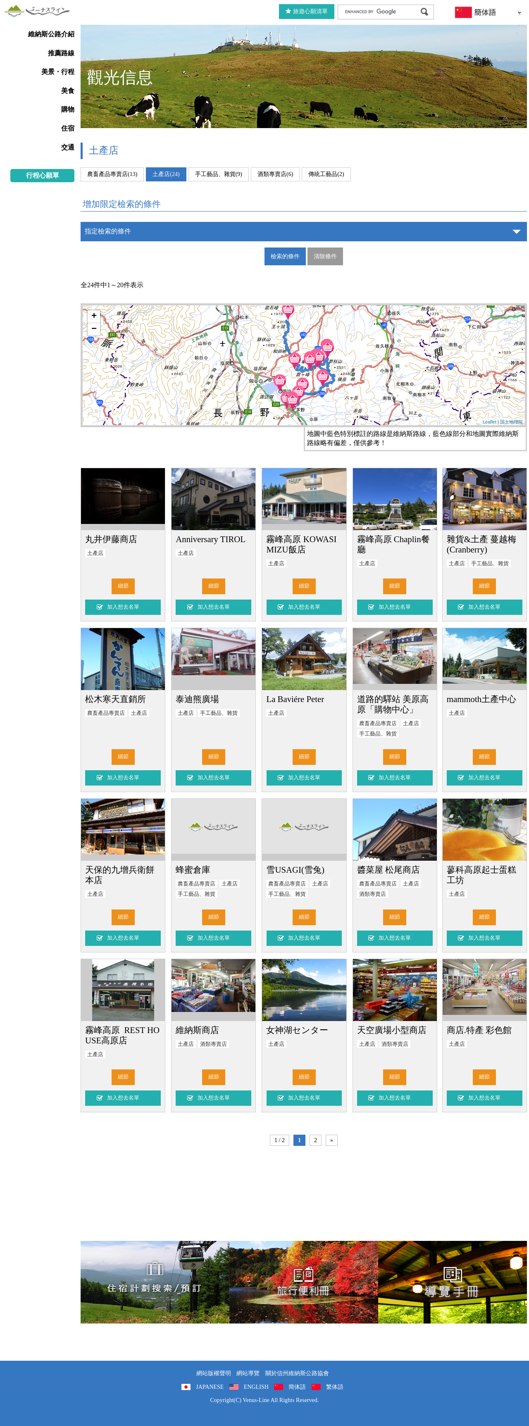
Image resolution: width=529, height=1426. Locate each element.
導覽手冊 (452, 1282)
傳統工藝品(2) (326, 174)
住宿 (67, 128)
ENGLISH (256, 1387)
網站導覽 (248, 1373)
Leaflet (489, 421)
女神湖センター (297, 1030)
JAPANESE (210, 1387)
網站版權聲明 (213, 1373)
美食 (67, 90)
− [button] (94, 329)
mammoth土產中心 (481, 699)
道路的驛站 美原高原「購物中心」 (393, 704)
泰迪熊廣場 (197, 699)
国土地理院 (511, 421)
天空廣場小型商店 (392, 1030)
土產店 (95, 553)
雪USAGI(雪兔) (295, 869)
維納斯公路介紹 (51, 34)
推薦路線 (61, 53)
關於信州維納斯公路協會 (297, 1373)
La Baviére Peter (295, 699)
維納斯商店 (197, 1030)
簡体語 (297, 1387)
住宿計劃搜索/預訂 (155, 1282)
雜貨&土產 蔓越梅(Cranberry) (481, 544)
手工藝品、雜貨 (490, 564)
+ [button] (94, 316)
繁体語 (334, 1387)
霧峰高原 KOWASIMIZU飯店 (301, 544)
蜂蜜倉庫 (193, 869)
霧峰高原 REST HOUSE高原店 (122, 1035)
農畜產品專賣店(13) (112, 174)
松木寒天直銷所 (115, 699)
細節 (123, 586)
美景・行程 (57, 71)
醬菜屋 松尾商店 (388, 869)
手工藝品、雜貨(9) (218, 174)
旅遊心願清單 (307, 11)
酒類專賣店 (372, 894)
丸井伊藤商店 (111, 539)
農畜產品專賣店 (106, 713)
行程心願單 (42, 175)
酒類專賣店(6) (275, 174)
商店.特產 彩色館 (479, 1030)
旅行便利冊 (303, 1282)
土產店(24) (166, 174)
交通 (67, 147)
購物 (67, 109)
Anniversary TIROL (210, 539)
